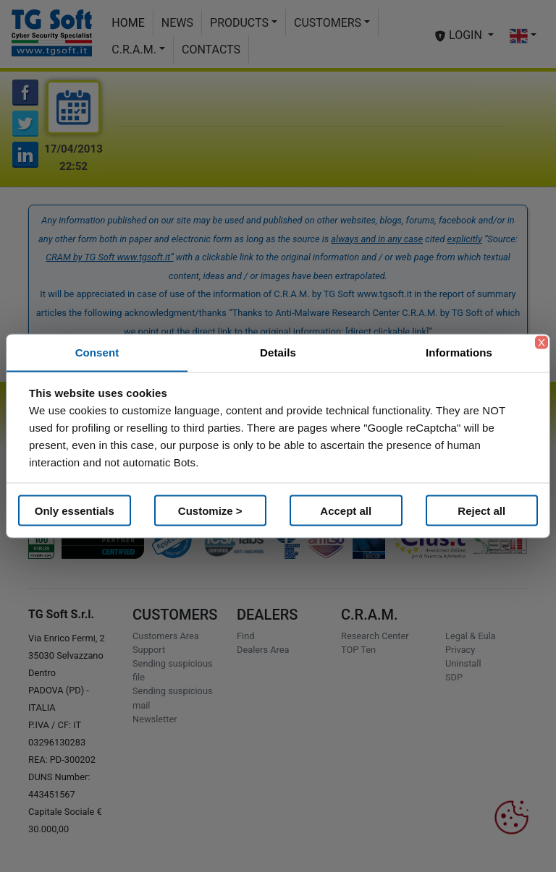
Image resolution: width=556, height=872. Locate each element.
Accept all (345, 510)
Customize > (210, 510)
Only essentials (74, 510)
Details (278, 352)
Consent (97, 352)
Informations (459, 352)
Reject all (481, 510)
